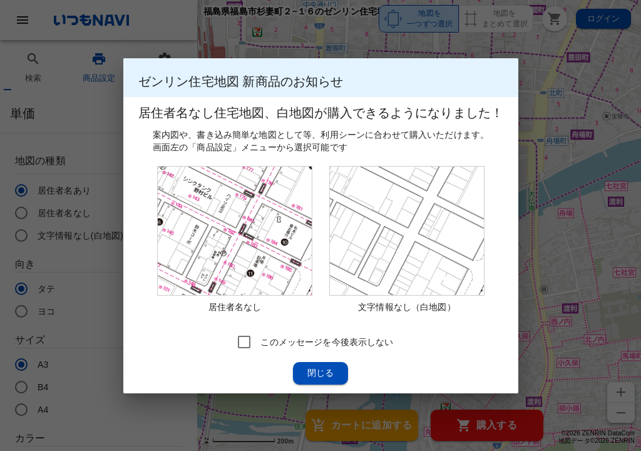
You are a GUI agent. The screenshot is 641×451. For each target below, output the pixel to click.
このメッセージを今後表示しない (326, 341)
